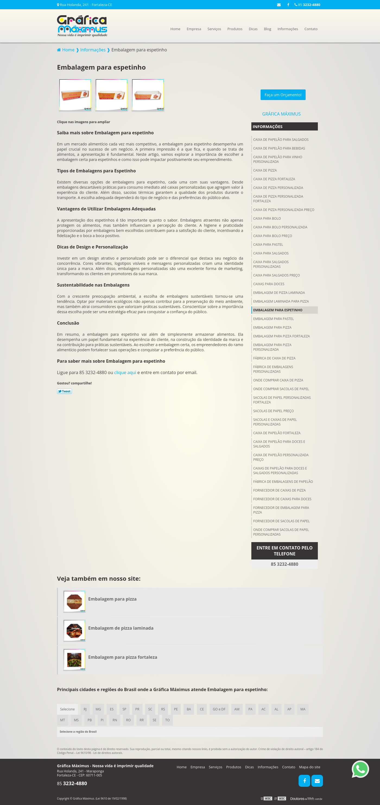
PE (177, 708)
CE (204, 708)
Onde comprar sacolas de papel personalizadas (281, 531)
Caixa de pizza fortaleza (274, 178)
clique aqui (125, 372)
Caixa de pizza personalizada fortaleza (278, 198)
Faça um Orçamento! (283, 94)
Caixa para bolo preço (272, 235)
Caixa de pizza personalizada (278, 187)
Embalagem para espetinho (277, 309)
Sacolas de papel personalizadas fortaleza (282, 399)
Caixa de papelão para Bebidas (279, 147)
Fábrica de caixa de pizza (274, 357)
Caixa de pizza (265, 169)
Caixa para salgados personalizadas (271, 263)
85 (307, 4)
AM (239, 708)
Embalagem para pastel (273, 318)
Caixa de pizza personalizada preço (283, 209)
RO (129, 719)
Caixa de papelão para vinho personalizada (277, 158)
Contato (311, 28)
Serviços (214, 28)
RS (164, 708)
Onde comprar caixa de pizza (278, 379)
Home (175, 28)
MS (76, 719)
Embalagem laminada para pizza (281, 300)
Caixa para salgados (271, 252)
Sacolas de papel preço (273, 410)
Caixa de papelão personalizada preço (281, 456)
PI (103, 719)
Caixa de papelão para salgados (281, 138)
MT (62, 719)
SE (156, 719)
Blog (267, 28)
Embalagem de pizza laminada (279, 292)
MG (99, 708)
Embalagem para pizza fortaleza (281, 335)
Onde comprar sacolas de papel (281, 388)
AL (279, 708)
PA (253, 708)
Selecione (67, 708)
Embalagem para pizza (272, 326)
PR (138, 708)
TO (169, 719)
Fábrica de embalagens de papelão (283, 480)
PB (90, 719)
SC (151, 708)
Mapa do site (309, 766)
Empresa (194, 28)
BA (191, 708)
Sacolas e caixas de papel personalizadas (275, 421)
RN (115, 719)
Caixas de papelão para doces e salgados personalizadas (280, 469)
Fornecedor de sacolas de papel (281, 520)
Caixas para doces (268, 283)
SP (125, 708)
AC (266, 708)
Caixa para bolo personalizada (280, 226)
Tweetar (64, 390)
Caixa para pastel (268, 243)
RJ (85, 708)
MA (306, 708)
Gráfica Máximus (281, 113)
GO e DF (221, 708)
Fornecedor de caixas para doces (282, 498)
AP (293, 708)
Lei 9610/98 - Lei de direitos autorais (99, 752)
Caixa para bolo (267, 217)
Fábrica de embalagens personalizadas (273, 368)
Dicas (253, 28)
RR (143, 719)
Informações (287, 28)
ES (112, 708)
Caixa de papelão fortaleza (276, 432)
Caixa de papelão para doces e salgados (279, 443)
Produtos (235, 28)
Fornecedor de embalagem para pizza (281, 509)
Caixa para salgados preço (276, 274)
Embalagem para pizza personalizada (272, 346)
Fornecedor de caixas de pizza (279, 489)
